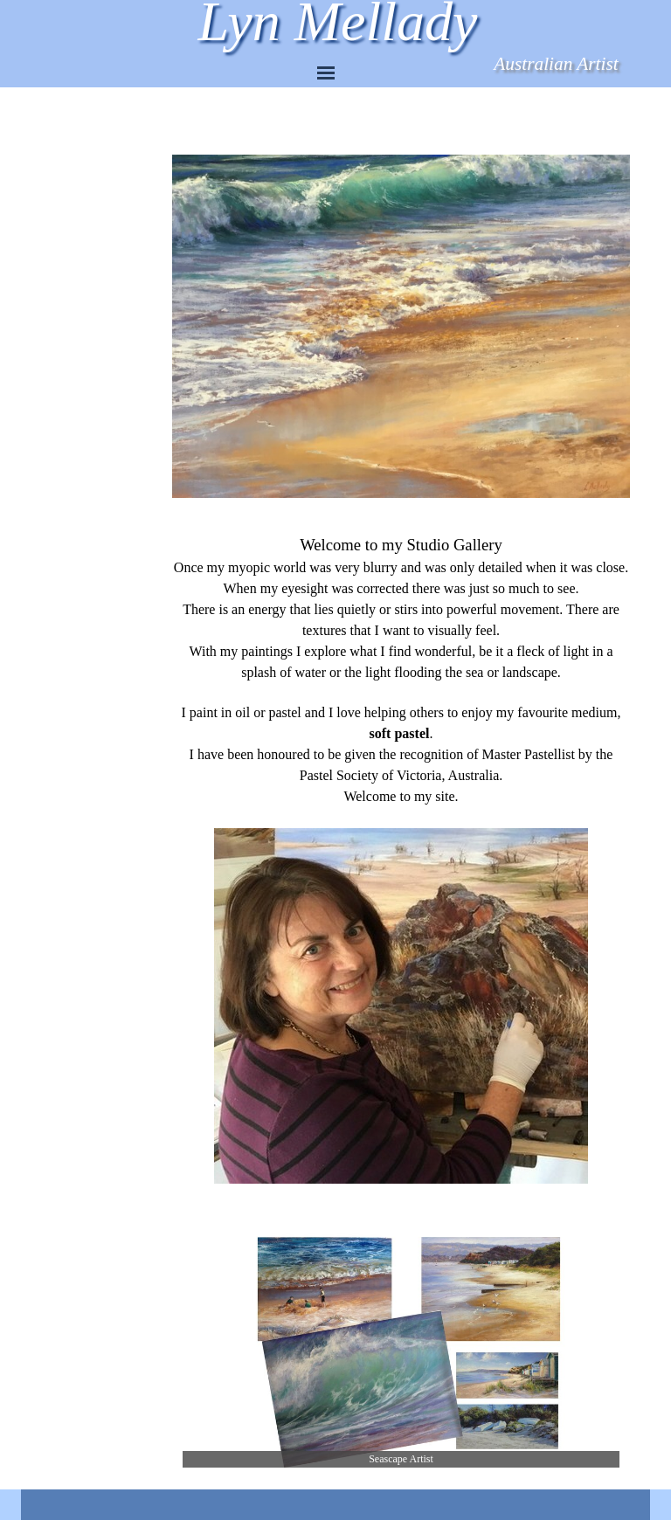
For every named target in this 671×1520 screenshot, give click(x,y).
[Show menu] (326, 72)
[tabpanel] (401, 860)
